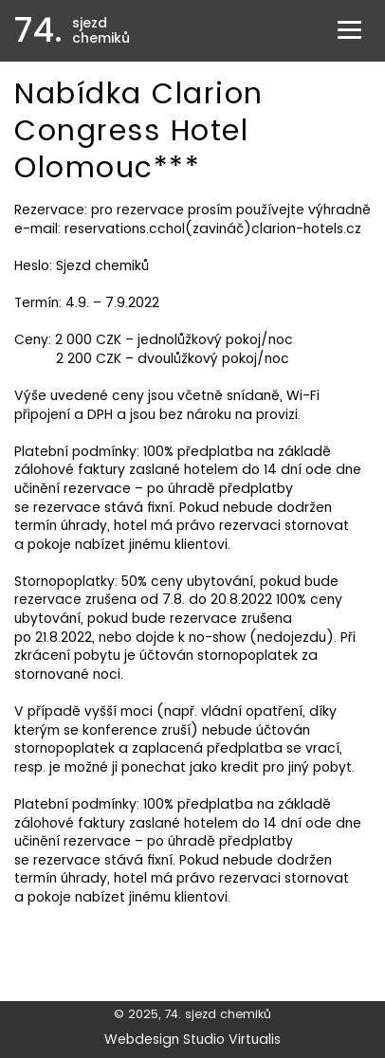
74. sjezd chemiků (217, 1014)
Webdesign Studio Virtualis (192, 1039)
